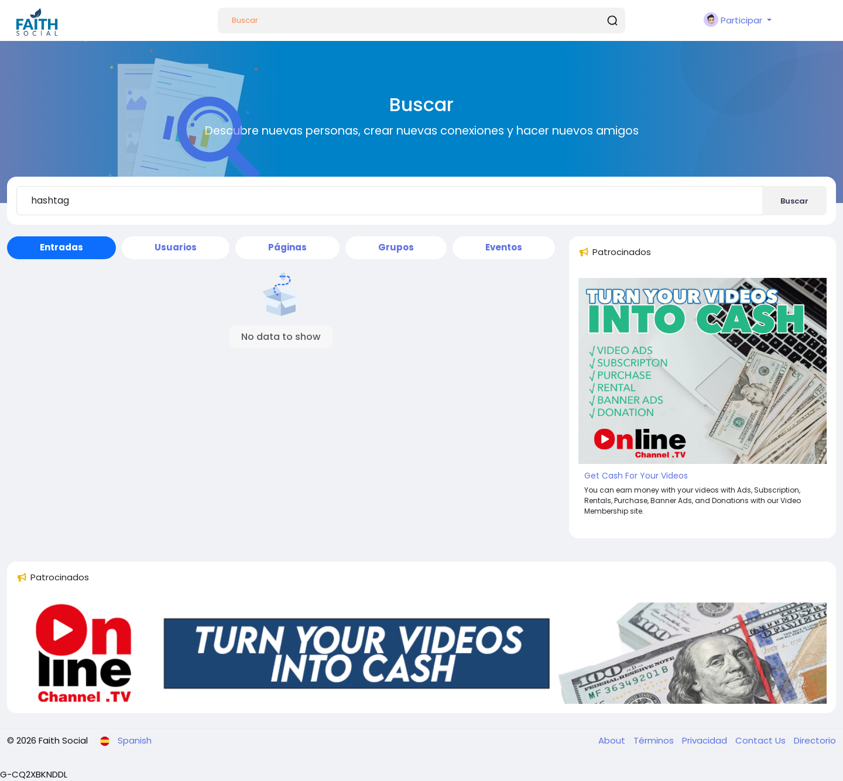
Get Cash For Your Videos (636, 475)
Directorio (815, 740)
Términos (654, 740)
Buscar (794, 201)
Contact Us (761, 740)
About (613, 740)
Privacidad (705, 740)
